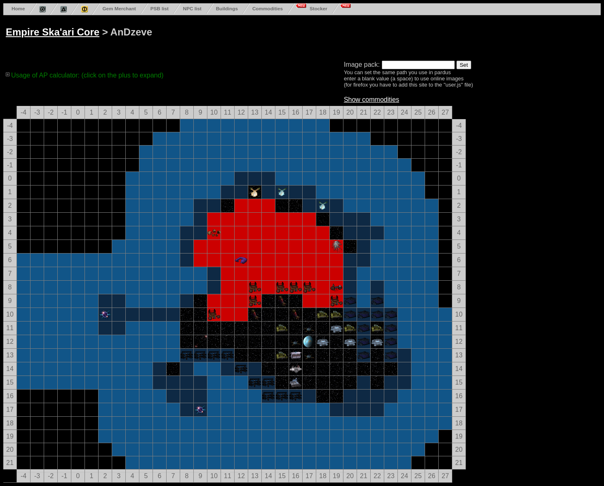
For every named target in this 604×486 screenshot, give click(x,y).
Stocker (318, 8)
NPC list (192, 8)
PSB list (159, 8)
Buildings (227, 8)
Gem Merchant (119, 8)
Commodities (267, 8)
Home (18, 8)
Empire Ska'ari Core (52, 32)
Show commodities (371, 99)
